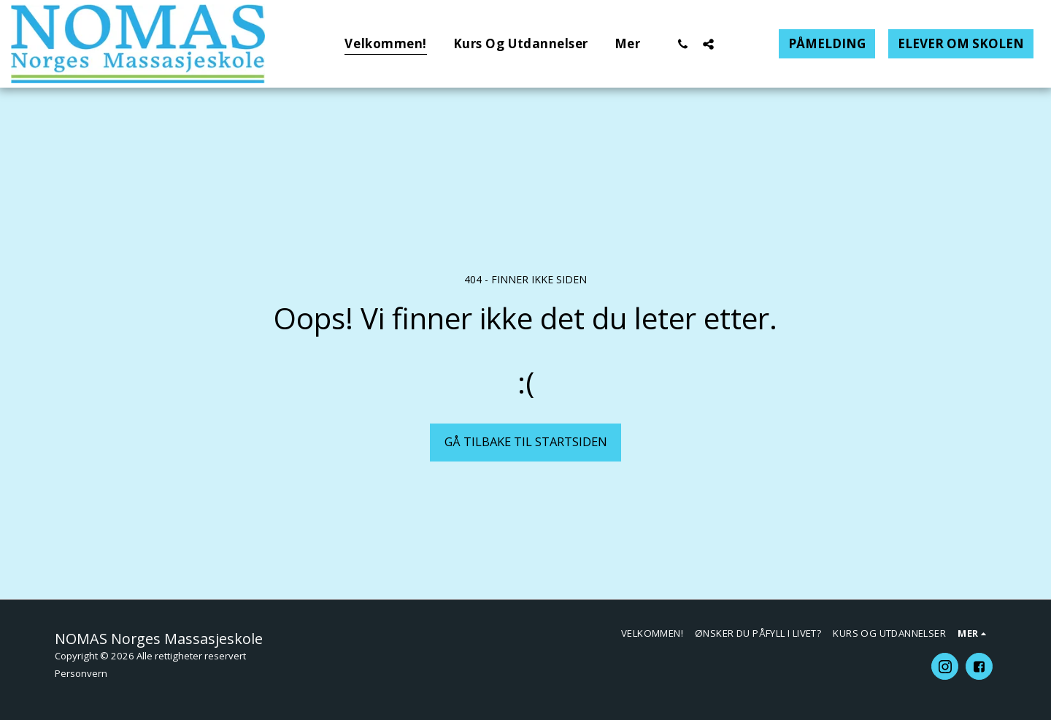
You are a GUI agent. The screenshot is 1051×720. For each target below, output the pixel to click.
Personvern (81, 673)
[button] (683, 43)
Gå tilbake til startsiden (525, 441)
